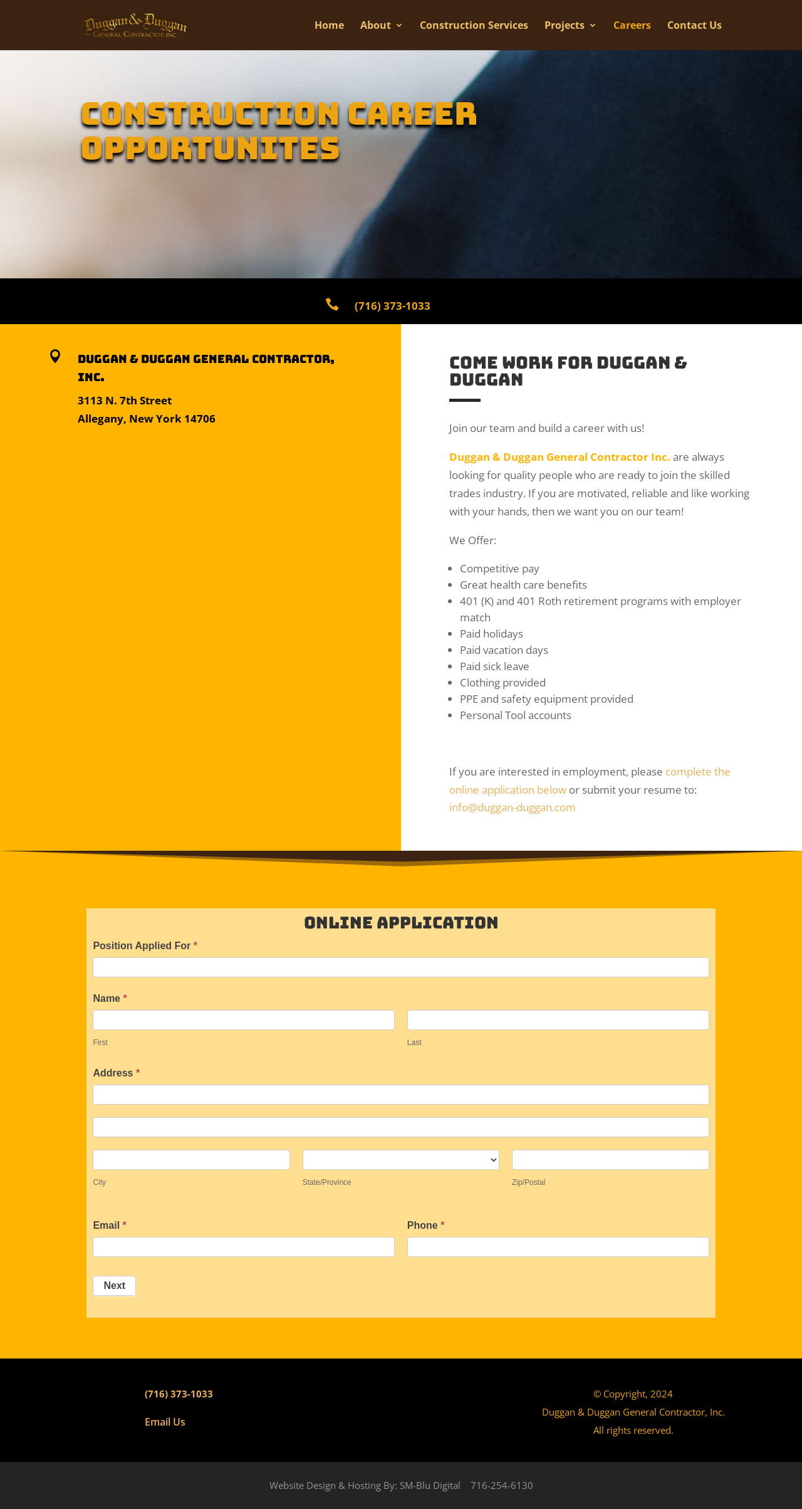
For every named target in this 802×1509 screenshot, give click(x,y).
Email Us (165, 1422)
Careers (632, 26)
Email (109, 1225)
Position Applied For (145, 945)
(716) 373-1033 (179, 1393)
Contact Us (694, 26)
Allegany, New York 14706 (147, 418)
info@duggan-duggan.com (512, 807)
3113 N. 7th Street (125, 400)
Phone (426, 1225)
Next (114, 1285)
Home (329, 26)
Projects (564, 26)
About (375, 26)
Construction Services (474, 26)
